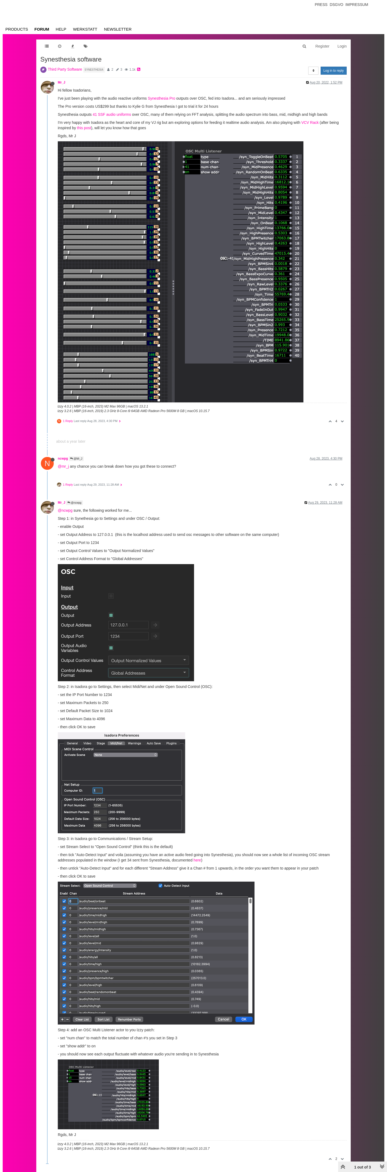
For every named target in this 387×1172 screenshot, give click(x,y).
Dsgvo (336, 4)
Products (16, 29)
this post (84, 128)
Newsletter (118, 29)
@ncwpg (74, 502)
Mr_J (61, 82)
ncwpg (63, 458)
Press (321, 4)
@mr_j (63, 466)
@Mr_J (76, 458)
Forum (41, 29)
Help (61, 29)
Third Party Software (65, 69)
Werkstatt (85, 29)
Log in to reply (334, 71)
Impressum (356, 4)
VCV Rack (310, 122)
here (197, 860)
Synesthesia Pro (161, 98)
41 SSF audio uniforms (112, 114)
